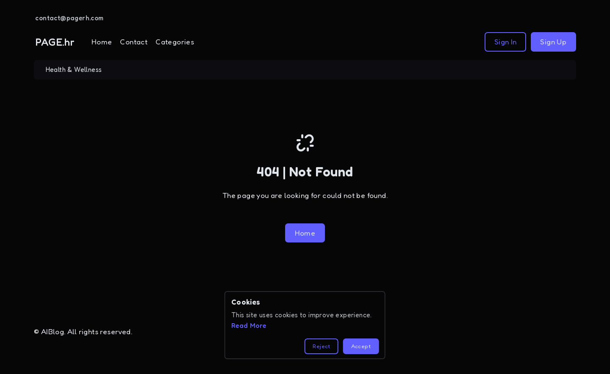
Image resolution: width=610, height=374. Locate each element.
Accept (361, 346)
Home (102, 41)
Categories (174, 41)
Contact (133, 41)
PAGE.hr (55, 42)
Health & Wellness (74, 70)
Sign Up (553, 41)
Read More (248, 326)
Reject (321, 346)
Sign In (505, 41)
